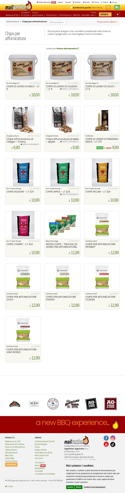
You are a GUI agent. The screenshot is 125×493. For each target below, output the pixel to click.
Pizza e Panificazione (15, 447)
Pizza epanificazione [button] (38, 13)
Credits (9, 486)
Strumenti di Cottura (14, 444)
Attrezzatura (11, 449)
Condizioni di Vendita (45, 473)
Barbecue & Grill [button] (13, 15)
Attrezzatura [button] (52, 15)
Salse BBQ (85, 15)
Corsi (37, 447)
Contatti (39, 471)
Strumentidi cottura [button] (26, 13)
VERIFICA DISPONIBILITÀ (69, 89)
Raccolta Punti (42, 455)
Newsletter (40, 468)
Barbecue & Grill (12, 441)
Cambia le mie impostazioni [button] (94, 487)
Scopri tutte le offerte (107, 22)
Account (39, 458)
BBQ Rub (76, 15)
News (37, 465)
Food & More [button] (93, 13)
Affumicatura (11, 452)
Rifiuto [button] (78, 487)
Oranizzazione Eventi (44, 441)
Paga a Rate (41, 449)
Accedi (113, 2)
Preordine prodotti (43, 452)
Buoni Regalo (41, 444)
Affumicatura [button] (65, 15)
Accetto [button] (70, 487)
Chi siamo (39, 462)
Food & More (11, 461)
